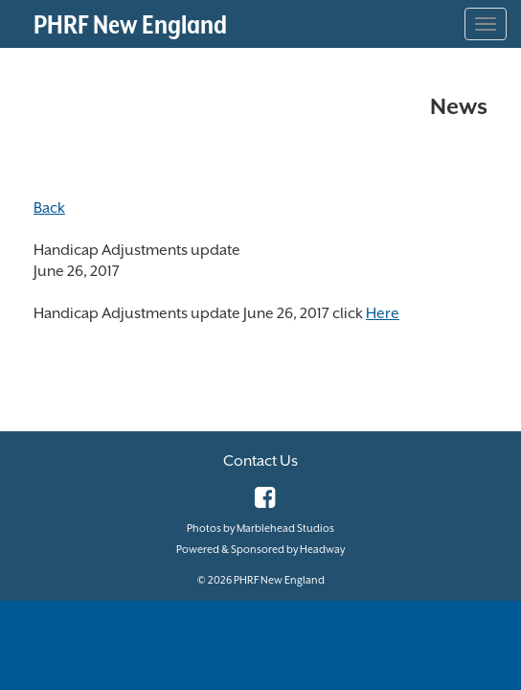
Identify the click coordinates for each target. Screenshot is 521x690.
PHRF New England (130, 24)
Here (382, 313)
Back (49, 208)
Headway (322, 549)
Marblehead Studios (285, 528)
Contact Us (260, 461)
